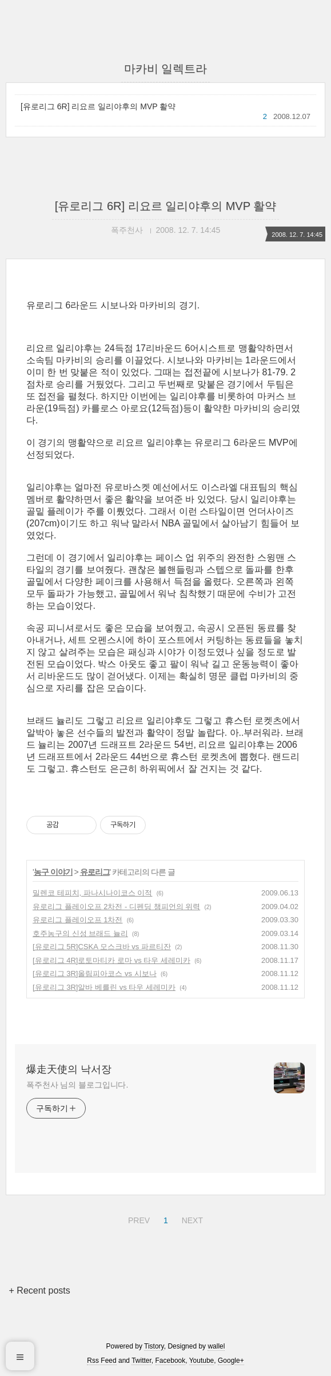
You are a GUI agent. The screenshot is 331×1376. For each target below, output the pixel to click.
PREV (137, 1218)
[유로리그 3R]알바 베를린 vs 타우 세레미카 (104, 987)
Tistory (154, 1346)
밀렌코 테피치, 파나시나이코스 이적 (92, 893)
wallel (216, 1346)
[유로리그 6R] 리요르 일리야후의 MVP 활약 (98, 106)
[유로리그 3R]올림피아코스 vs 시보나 (95, 973)
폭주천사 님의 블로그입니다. (77, 1084)
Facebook (170, 1361)
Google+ (231, 1361)
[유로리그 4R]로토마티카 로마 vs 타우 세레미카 (111, 960)
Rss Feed (101, 1361)
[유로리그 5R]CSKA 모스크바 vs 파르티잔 (102, 946)
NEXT (191, 1218)
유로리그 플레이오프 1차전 (77, 919)
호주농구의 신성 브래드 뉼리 (80, 933)
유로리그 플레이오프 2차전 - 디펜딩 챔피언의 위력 (116, 906)
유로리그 (95, 872)
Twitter (141, 1361)
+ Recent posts (39, 1290)
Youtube (201, 1361)
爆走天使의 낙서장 (68, 1069)
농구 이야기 (53, 872)
